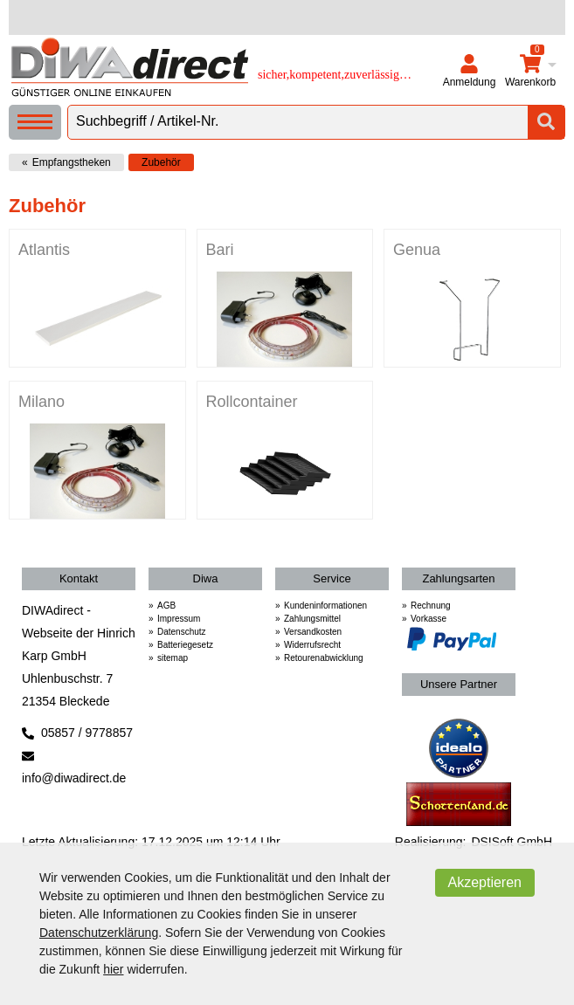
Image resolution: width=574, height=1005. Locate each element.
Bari (220, 249)
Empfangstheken (71, 162)
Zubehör (161, 162)
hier (113, 969)
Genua (416, 249)
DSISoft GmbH (511, 842)
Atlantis (44, 249)
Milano (41, 401)
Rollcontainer (252, 401)
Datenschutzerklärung (98, 933)
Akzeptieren (485, 882)
